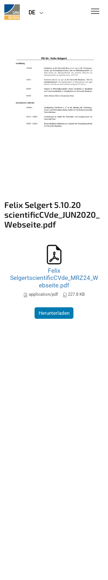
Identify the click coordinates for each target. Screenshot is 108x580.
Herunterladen (54, 313)
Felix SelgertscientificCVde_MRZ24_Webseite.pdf (54, 278)
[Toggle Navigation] (95, 12)
